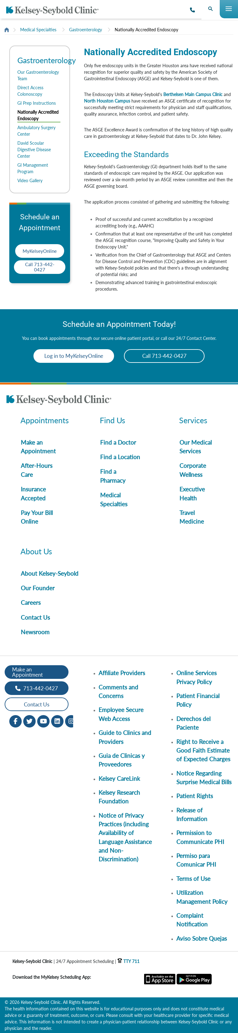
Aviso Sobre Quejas (201, 938)
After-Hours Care (36, 470)
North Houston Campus (107, 100)
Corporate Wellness (192, 470)
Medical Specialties (38, 29)
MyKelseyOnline (40, 251)
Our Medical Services (195, 447)
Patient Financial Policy (197, 700)
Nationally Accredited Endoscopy (146, 29)
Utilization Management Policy (201, 897)
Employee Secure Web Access (121, 714)
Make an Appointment (38, 447)
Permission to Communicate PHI (200, 837)
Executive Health (192, 493)
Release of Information (191, 814)
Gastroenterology (85, 29)
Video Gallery (29, 180)
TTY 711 (128, 961)
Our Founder (38, 587)
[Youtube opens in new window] (43, 720)
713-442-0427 (36, 688)
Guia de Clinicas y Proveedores (122, 760)
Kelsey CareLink (119, 778)
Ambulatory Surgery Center (36, 131)
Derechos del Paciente (193, 723)
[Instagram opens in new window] (71, 720)
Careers (31, 602)
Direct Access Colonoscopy (30, 91)
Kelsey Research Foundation (119, 797)
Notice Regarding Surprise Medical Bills (203, 777)
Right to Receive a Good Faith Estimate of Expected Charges (203, 750)
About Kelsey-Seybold (49, 573)
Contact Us (35, 617)
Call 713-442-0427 (40, 267)
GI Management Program (32, 168)
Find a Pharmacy (113, 476)
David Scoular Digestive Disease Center (34, 149)
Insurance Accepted (33, 493)
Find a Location (120, 456)
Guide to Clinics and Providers (125, 737)
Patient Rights (194, 795)
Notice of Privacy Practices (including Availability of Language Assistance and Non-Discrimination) (125, 837)
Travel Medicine (191, 517)
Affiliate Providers (122, 672)
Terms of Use (193, 878)
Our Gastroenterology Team (38, 75)
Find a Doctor (118, 442)
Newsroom (35, 631)
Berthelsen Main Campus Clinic (193, 94)
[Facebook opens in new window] (15, 720)
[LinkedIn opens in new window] (57, 720)
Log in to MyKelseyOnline (73, 356)
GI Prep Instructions (36, 103)
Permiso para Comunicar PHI (196, 860)
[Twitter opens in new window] (29, 720)
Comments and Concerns (118, 691)
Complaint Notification (192, 920)
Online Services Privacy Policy (196, 677)
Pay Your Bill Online (37, 517)
